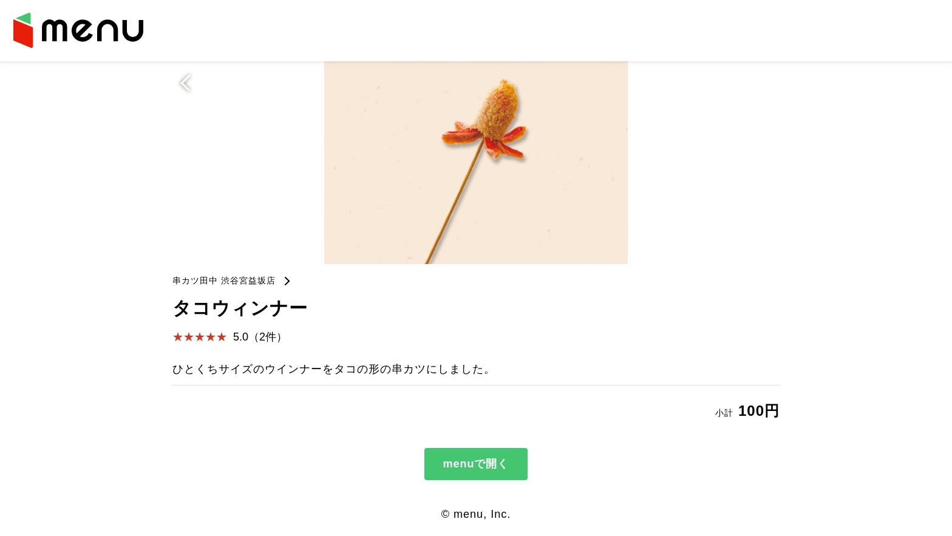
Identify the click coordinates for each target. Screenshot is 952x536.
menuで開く (476, 464)
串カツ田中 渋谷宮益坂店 (224, 280)
